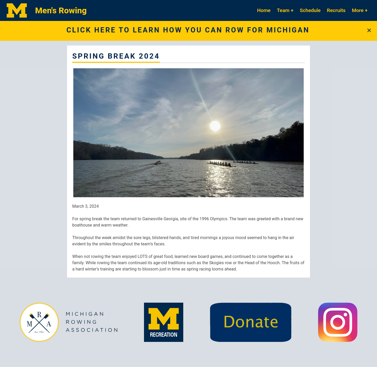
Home (263, 10)
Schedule (310, 10)
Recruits (336, 10)
